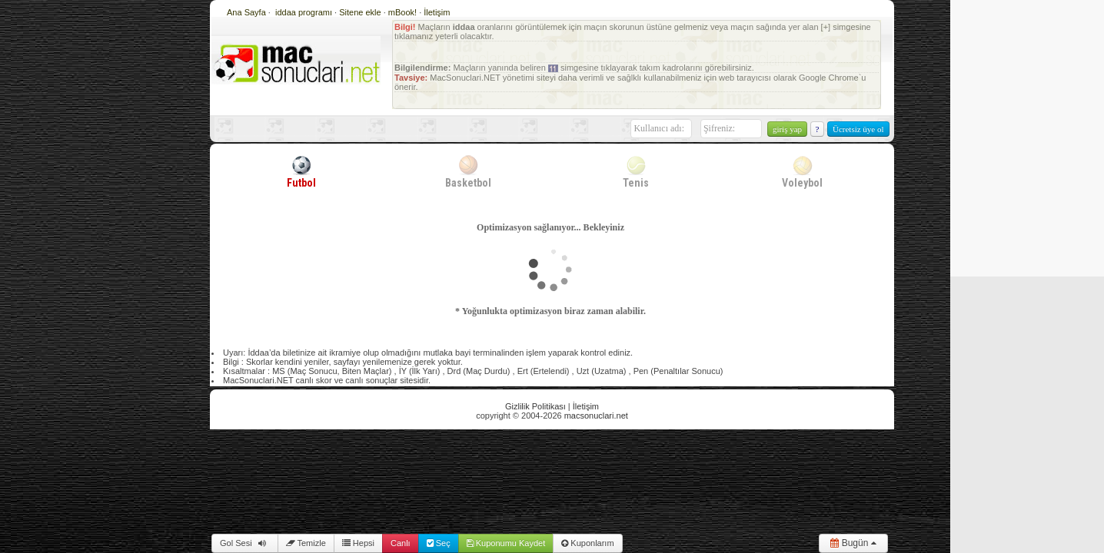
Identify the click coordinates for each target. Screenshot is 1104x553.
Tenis (636, 171)
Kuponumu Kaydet (506, 543)
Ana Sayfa (246, 12)
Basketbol (468, 171)
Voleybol (802, 171)
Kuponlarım (587, 543)
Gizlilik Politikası (535, 406)
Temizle (306, 543)
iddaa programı (304, 12)
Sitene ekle (361, 12)
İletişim (437, 12)
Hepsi (358, 543)
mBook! (402, 12)
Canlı (401, 543)
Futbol (301, 171)
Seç (439, 543)
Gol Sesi (245, 543)
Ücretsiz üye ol (858, 129)
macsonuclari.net (596, 415)
